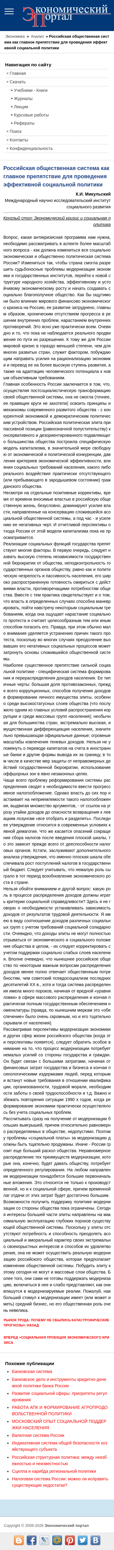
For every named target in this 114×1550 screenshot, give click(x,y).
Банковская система (32, 1371)
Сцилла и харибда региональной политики (54, 1471)
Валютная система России (38, 1435)
